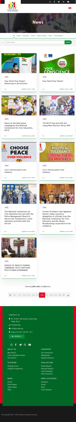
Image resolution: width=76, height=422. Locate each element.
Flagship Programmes (15, 368)
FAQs (9, 390)
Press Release (58, 36)
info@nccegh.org (17, 328)
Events (33, 36)
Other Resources (47, 374)
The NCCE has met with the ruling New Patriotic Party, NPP (56, 135)
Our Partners (12, 358)
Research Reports (47, 368)
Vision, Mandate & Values (16, 355)
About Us (12, 349)
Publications (47, 362)
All (14, 36)
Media (10, 378)
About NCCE (12, 353)
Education (26, 36)
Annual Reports (46, 366)
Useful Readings (47, 371)
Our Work (12, 362)
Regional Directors (47, 358)
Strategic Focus (13, 366)
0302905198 (15, 325)
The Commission (47, 353)
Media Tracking (42, 36)
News (50, 36)
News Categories (49, 378)
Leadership (46, 349)
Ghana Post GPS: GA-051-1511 (22, 332)
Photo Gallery (12, 384)
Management (45, 355)
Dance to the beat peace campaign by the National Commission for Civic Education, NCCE (18, 138)
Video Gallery (12, 387)
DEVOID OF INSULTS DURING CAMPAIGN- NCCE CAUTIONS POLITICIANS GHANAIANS (17, 278)
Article (19, 36)
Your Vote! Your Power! (52, 86)
